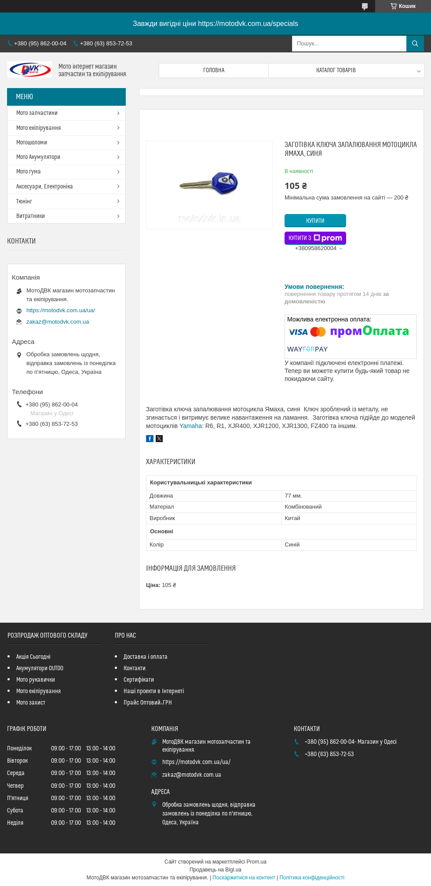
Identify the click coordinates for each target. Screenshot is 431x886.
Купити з (315, 238)
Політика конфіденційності (312, 878)
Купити (315, 221)
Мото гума (28, 171)
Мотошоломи (31, 142)
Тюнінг (24, 201)
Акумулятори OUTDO (39, 668)
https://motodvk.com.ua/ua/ (60, 310)
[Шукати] (415, 44)
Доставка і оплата (146, 657)
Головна (213, 70)
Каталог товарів (336, 70)
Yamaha (190, 425)
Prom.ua (257, 862)
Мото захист (30, 702)
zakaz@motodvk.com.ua (57, 321)
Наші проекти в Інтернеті (154, 691)
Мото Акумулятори (38, 157)
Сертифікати (139, 679)
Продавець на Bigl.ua (215, 870)
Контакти (135, 668)
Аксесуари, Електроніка (44, 186)
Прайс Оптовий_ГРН (148, 702)
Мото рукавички (35, 679)
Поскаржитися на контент (243, 878)
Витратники (30, 216)
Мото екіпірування (38, 128)
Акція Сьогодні (33, 657)
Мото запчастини (37, 113)
